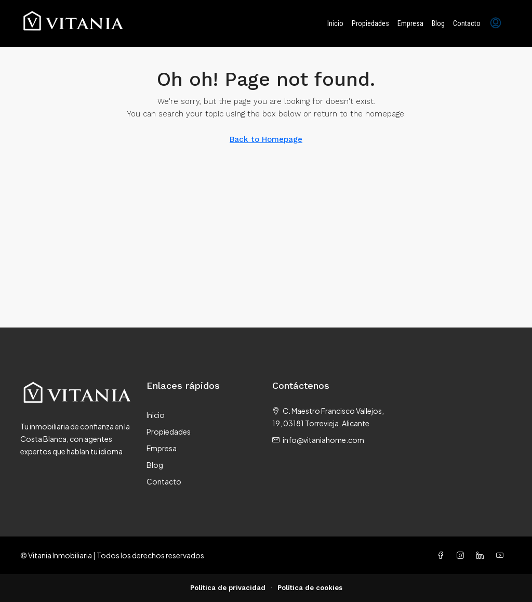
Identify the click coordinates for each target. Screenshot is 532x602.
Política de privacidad (227, 588)
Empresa (410, 23)
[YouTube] (502, 555)
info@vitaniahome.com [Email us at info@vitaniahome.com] (323, 439)
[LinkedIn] (482, 555)
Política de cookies (309, 588)
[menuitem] (496, 23)
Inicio (335, 23)
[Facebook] (442, 555)
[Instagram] (462, 555)
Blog (438, 23)
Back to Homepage (266, 139)
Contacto (467, 23)
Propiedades (370, 23)
